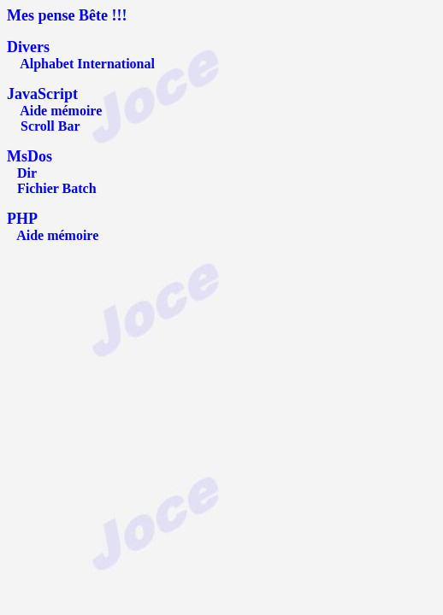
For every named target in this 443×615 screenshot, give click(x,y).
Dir (27, 173)
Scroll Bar (50, 126)
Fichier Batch (57, 188)
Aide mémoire (61, 110)
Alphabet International (87, 63)
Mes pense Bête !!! (67, 15)
